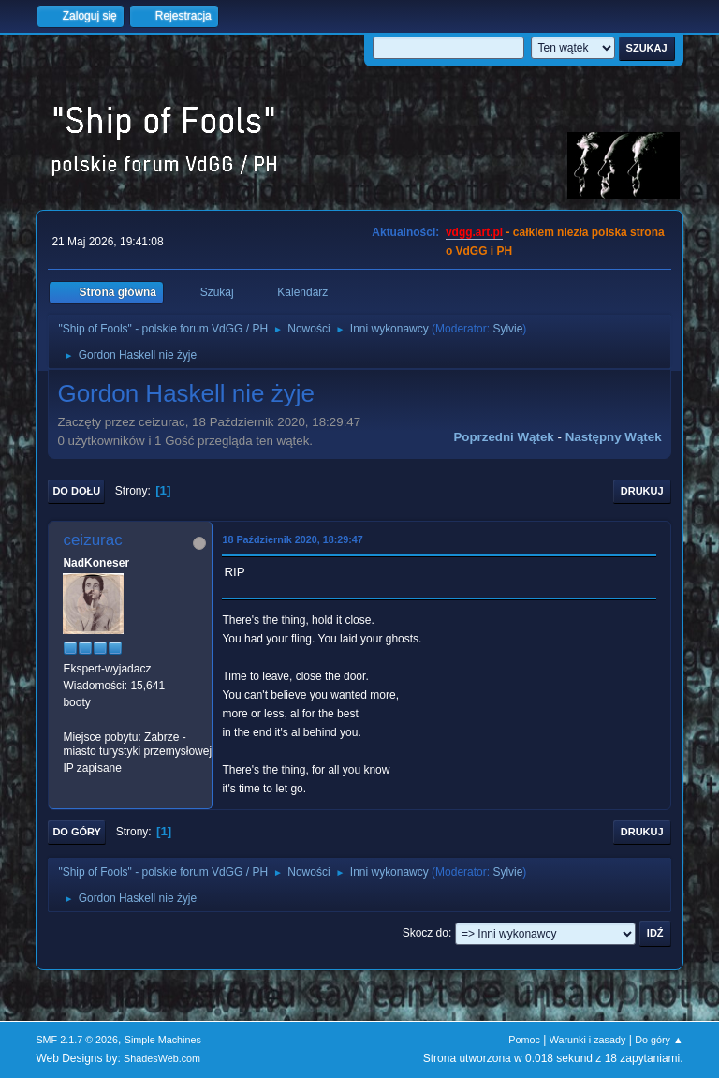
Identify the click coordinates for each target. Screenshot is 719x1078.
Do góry (76, 831)
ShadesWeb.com (162, 1058)
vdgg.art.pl (474, 232)
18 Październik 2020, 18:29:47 (292, 539)
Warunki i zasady (588, 1039)
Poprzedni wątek (503, 437)
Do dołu (76, 490)
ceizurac (92, 540)
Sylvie (507, 328)
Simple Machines (163, 1039)
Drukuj (642, 490)
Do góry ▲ (658, 1039)
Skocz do (425, 932)
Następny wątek (613, 437)
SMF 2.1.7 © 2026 (77, 1039)
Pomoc (524, 1039)
